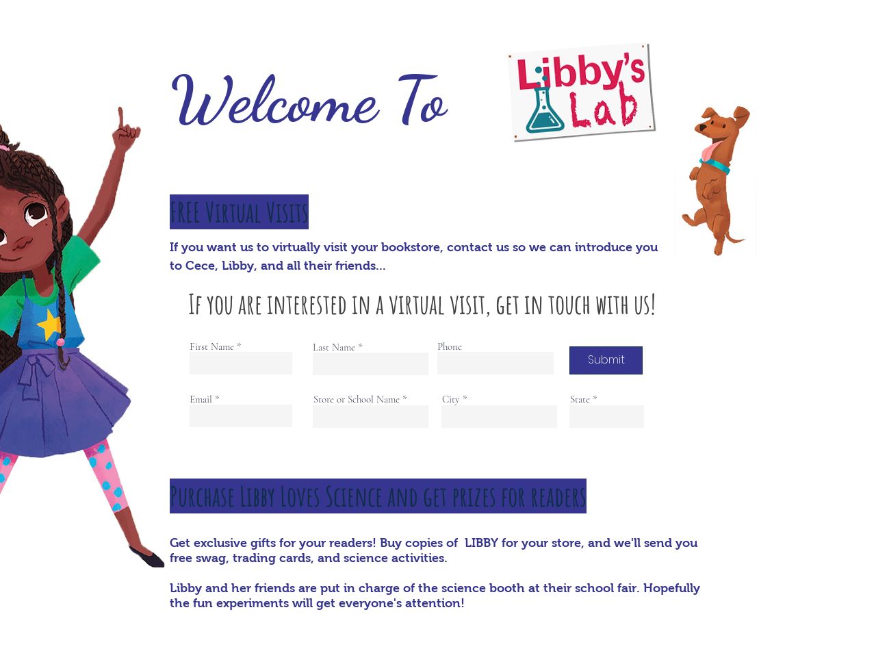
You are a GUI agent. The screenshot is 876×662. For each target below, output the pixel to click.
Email (201, 399)
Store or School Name (356, 399)
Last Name (334, 347)
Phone (449, 347)
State (580, 399)
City (451, 399)
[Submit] (606, 360)
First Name (212, 347)
